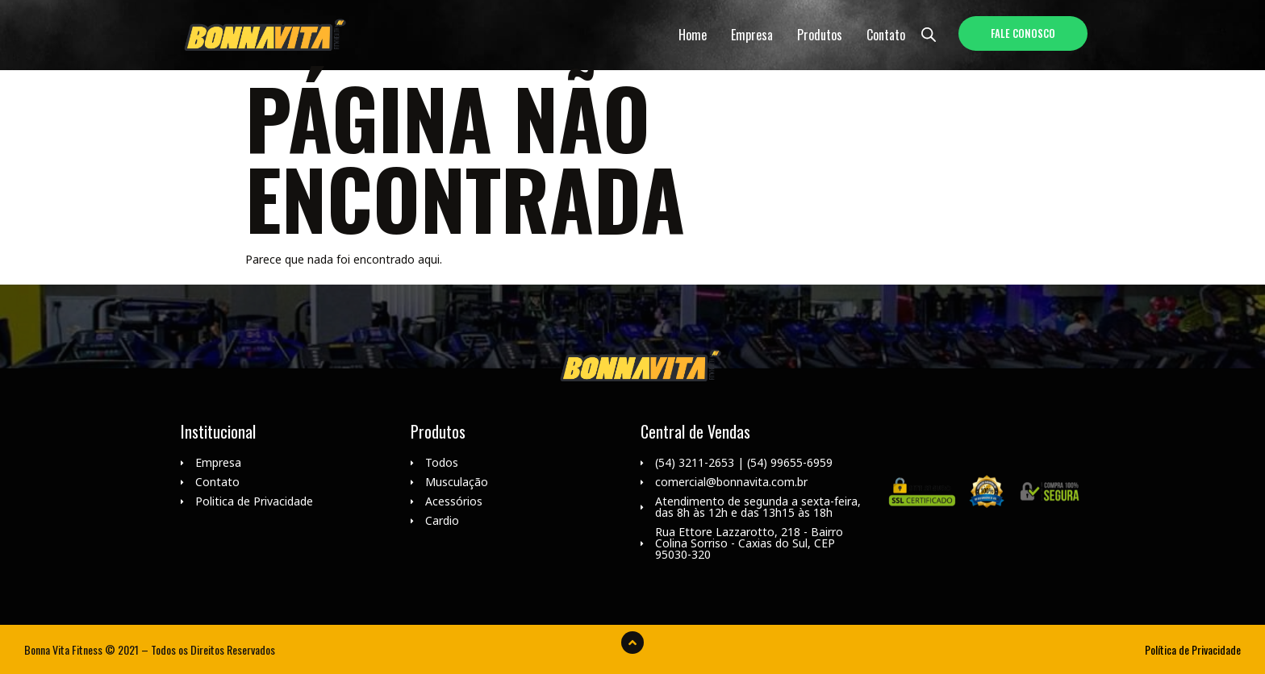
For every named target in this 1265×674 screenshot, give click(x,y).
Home (692, 34)
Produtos (819, 34)
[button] (1023, 33)
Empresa (752, 34)
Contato (885, 34)
